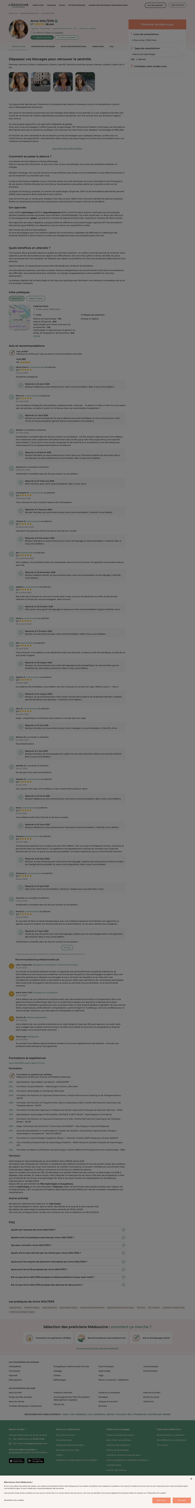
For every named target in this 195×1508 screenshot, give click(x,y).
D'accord (182, 1500)
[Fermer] (191, 1479)
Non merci (161, 1500)
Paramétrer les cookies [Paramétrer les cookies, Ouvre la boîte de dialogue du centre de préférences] (14, 1500)
